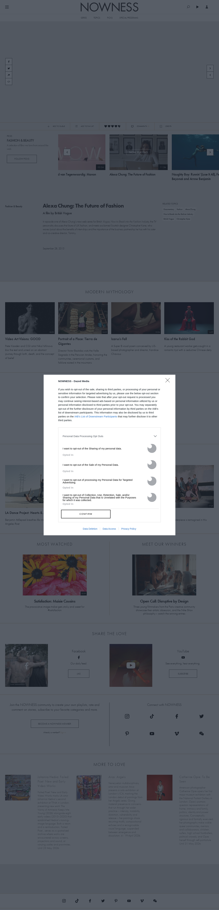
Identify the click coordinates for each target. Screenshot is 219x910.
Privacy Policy (128, 528)
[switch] (151, 448)
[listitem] (109, 436)
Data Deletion (90, 528)
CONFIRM (86, 514)
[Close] (168, 382)
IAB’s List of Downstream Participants (95, 416)
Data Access (109, 528)
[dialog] (109, 455)
